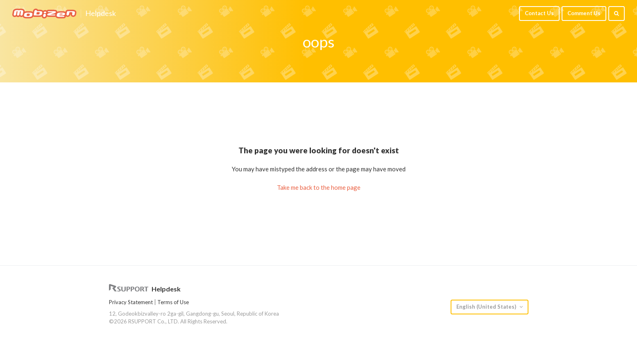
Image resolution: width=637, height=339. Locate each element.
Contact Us (539, 13)
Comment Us (584, 13)
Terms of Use (173, 302)
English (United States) (486, 306)
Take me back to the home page (318, 187)
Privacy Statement (131, 302)
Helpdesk (100, 13)
